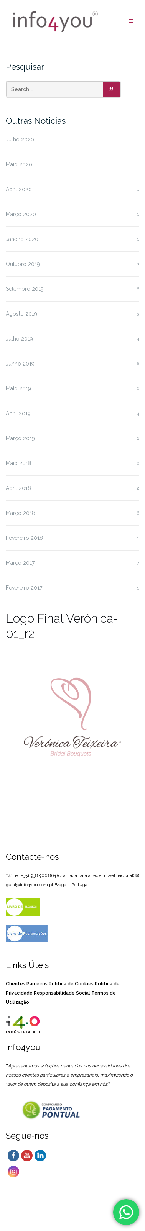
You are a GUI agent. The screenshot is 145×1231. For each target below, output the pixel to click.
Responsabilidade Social (62, 993)
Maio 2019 (18, 388)
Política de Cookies (71, 984)
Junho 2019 (20, 364)
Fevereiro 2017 (24, 588)
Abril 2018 (18, 488)
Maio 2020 (19, 164)
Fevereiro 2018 (24, 538)
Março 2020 (21, 214)
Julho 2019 (19, 339)
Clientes (15, 984)
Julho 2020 (20, 139)
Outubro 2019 (23, 264)
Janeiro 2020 (22, 239)
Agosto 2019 (21, 314)
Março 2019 (20, 438)
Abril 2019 (18, 413)
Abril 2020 (19, 189)
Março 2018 (20, 513)
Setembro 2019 (25, 289)
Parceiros (37, 984)
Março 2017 (20, 563)
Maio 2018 (18, 463)
